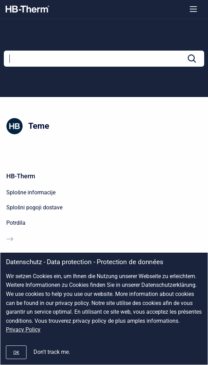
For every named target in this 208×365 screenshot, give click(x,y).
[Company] (27, 9)
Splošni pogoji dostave (34, 207)
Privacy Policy (23, 329)
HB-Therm (20, 176)
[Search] (104, 58)
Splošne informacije (30, 192)
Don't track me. (52, 352)
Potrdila (15, 222)
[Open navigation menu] (193, 9)
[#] (16, 352)
